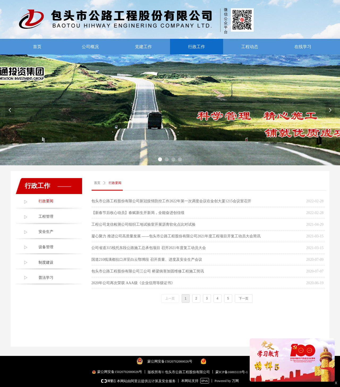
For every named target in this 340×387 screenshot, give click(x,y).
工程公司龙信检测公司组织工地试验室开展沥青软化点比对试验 (143, 224)
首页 (97, 183)
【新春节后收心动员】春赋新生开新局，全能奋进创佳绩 (137, 213)
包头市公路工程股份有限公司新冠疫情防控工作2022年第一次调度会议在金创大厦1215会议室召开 (171, 201)
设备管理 (46, 247)
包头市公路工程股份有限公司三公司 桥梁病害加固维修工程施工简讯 (147, 271)
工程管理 (46, 216)
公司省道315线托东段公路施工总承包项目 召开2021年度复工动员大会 (148, 248)
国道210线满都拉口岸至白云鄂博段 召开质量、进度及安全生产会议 (146, 260)
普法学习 (46, 278)
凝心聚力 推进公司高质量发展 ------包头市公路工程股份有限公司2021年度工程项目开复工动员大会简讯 (176, 236)
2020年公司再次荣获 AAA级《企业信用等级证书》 (133, 283)
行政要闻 (46, 201)
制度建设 (46, 262)
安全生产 (46, 232)
